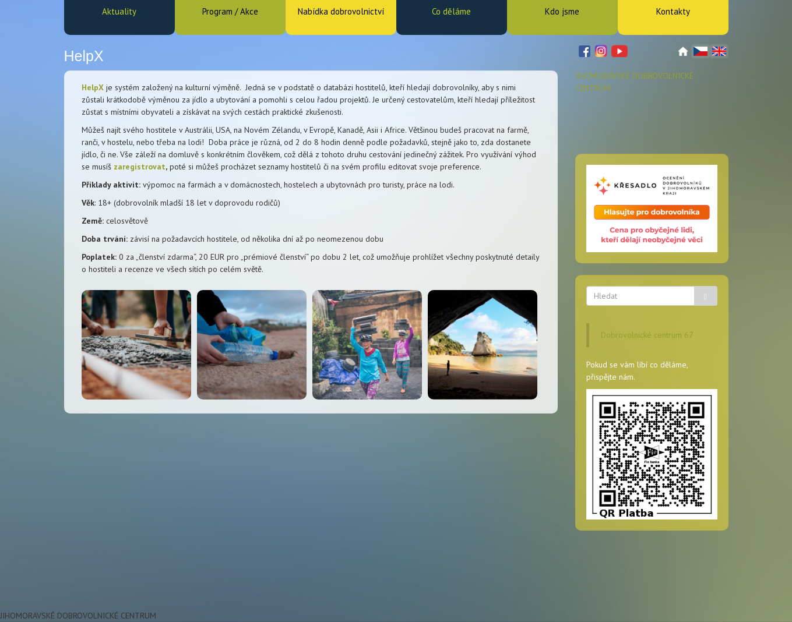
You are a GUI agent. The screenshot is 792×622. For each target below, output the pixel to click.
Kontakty (673, 11)
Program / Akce (230, 11)
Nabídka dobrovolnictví (341, 11)
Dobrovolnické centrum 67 (647, 335)
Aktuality (119, 11)
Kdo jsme (562, 11)
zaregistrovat (140, 166)
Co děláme (451, 11)
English (719, 51)
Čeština (700, 51)
